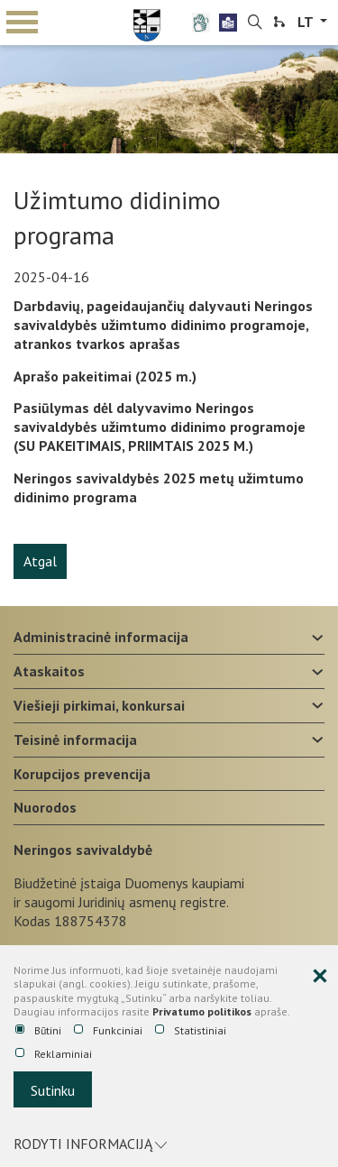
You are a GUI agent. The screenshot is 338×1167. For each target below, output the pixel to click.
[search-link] (255, 23)
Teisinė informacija (75, 740)
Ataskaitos (49, 671)
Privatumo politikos (201, 1011)
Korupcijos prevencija (82, 774)
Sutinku (53, 1090)
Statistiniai (190, 1031)
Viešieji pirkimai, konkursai (99, 705)
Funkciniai (108, 1031)
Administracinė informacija (101, 637)
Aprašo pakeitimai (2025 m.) (105, 376)
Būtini (38, 1031)
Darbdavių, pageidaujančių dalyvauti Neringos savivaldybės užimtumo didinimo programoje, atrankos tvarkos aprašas (163, 325)
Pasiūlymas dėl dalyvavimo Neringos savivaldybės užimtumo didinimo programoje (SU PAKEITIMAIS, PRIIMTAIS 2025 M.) (160, 427)
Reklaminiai (53, 1054)
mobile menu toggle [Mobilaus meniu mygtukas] (22, 22)
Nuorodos (45, 807)
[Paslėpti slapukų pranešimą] (319, 976)
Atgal (40, 561)
